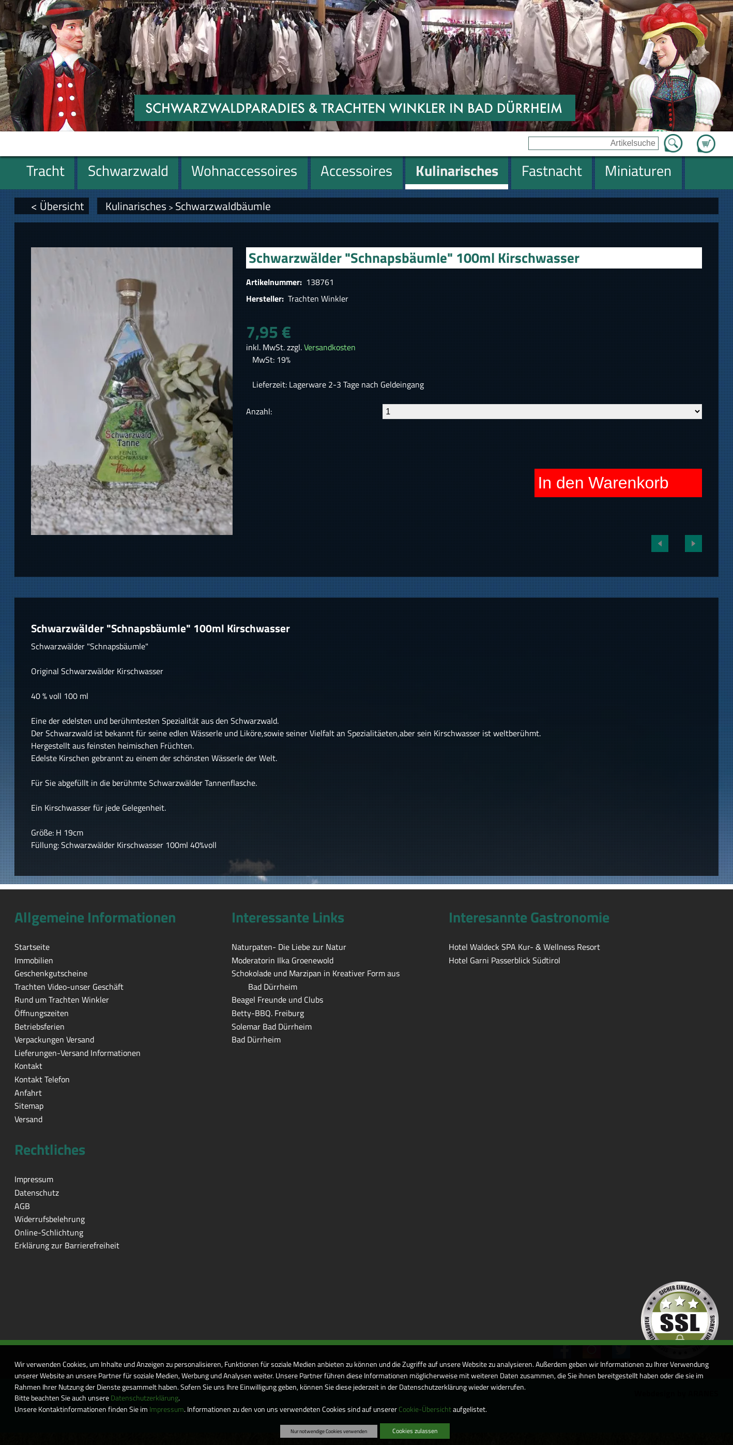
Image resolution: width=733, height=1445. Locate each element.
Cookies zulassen (414, 1431)
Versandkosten (330, 347)
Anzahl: (259, 411)
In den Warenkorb (603, 482)
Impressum (166, 1409)
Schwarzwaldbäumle (223, 206)
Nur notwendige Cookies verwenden (329, 1431)
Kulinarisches (135, 206)
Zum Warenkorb (706, 137)
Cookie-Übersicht (425, 1409)
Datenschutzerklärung (144, 1398)
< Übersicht (57, 206)
